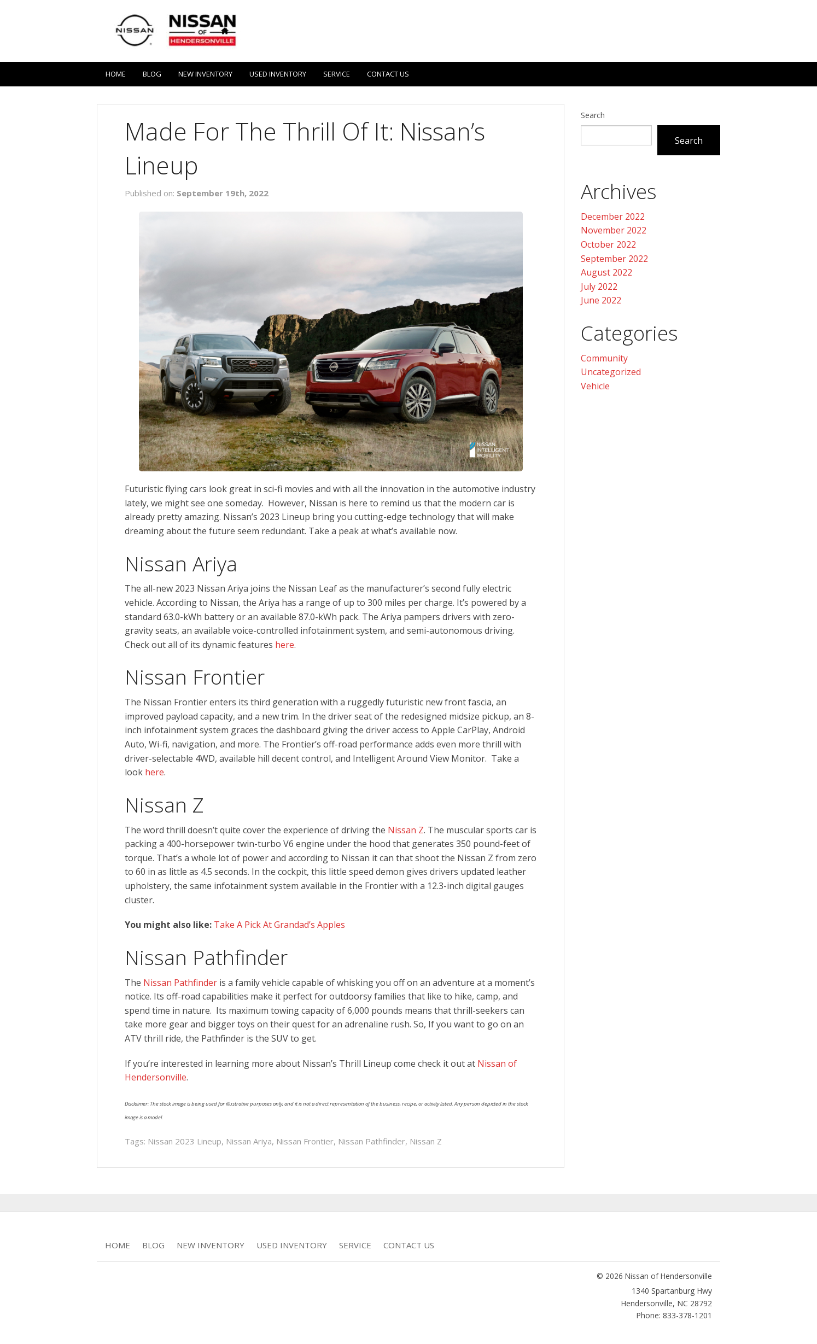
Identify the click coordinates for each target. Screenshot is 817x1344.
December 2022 (613, 217)
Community (604, 358)
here (284, 645)
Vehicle (595, 386)
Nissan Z (406, 830)
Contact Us (388, 74)
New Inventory (205, 74)
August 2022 (606, 272)
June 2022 (601, 300)
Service (336, 74)
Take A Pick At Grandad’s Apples (279, 925)
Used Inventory (277, 74)
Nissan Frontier (305, 1141)
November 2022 (613, 230)
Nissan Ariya (249, 1141)
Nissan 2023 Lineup (184, 1141)
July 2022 (599, 287)
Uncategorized (611, 372)
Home (116, 74)
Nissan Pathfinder (180, 983)
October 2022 (608, 244)
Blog (152, 74)
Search (593, 115)
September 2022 (614, 259)
